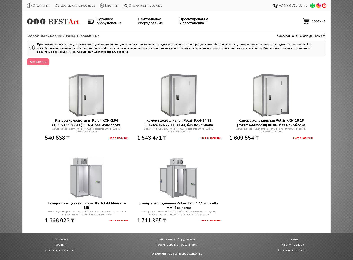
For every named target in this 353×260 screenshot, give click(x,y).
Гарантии (109, 5)
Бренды (292, 239)
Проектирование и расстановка (176, 245)
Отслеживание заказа (142, 5)
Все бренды (38, 62)
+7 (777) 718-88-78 (290, 5)
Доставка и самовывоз (75, 5)
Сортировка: (285, 36)
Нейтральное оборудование (177, 239)
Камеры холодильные (82, 36)
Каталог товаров (292, 245)
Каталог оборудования (44, 36)
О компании (38, 5)
